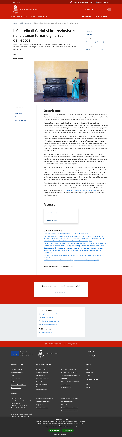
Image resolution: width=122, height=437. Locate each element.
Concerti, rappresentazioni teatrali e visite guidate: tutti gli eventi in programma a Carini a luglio (74, 245)
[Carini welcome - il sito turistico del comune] (81, 2)
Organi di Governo (16, 370)
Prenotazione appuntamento (44, 399)
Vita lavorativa (40, 376)
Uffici (12, 376)
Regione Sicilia (15, 2)
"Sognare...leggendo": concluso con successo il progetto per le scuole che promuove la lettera (73, 248)
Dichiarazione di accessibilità (69, 408)
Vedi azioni (91, 35)
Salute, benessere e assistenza (70, 382)
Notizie (88, 370)
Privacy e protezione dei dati (69, 411)
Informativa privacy (67, 402)
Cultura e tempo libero (42, 373)
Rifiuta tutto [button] (68, 430)
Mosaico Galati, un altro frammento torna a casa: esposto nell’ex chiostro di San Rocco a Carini (74, 238)
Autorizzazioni (65, 385)
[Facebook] (89, 9)
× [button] (120, 418)
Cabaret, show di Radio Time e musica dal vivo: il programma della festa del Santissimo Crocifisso (75, 243)
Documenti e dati (16, 388)
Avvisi (88, 376)
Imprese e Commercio (42, 379)
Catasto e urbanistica (42, 384)
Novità (21, 23)
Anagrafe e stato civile (42, 370)
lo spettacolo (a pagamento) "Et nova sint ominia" (80, 190)
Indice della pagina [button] (20, 108)
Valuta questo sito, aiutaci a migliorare (61, 343)
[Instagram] (93, 9)
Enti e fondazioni (16, 379)
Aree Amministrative (17, 373)
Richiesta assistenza (42, 408)
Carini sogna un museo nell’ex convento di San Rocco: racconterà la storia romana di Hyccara (73, 236)
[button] (61, 434)
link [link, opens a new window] (77, 426)
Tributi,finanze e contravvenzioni (70, 376)
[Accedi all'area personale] (102, 2)
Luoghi (88, 384)
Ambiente (64, 379)
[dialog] (61, 427)
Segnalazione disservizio (43, 402)
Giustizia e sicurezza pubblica (69, 372)
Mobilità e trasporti (41, 390)
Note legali (64, 405)
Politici (13, 382)
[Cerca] (109, 9)
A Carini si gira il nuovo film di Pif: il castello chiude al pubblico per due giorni (68, 241)
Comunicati (28, 23)
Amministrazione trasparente (69, 399)
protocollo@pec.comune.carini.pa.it (21, 414)
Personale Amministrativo (18, 385)
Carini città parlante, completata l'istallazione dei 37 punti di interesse (66, 234)
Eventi (88, 387)
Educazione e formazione (68, 369)
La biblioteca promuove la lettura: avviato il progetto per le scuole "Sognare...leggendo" (71, 260)
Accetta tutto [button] (54, 430)
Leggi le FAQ (39, 405)
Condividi (90, 31)
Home (15, 23)
